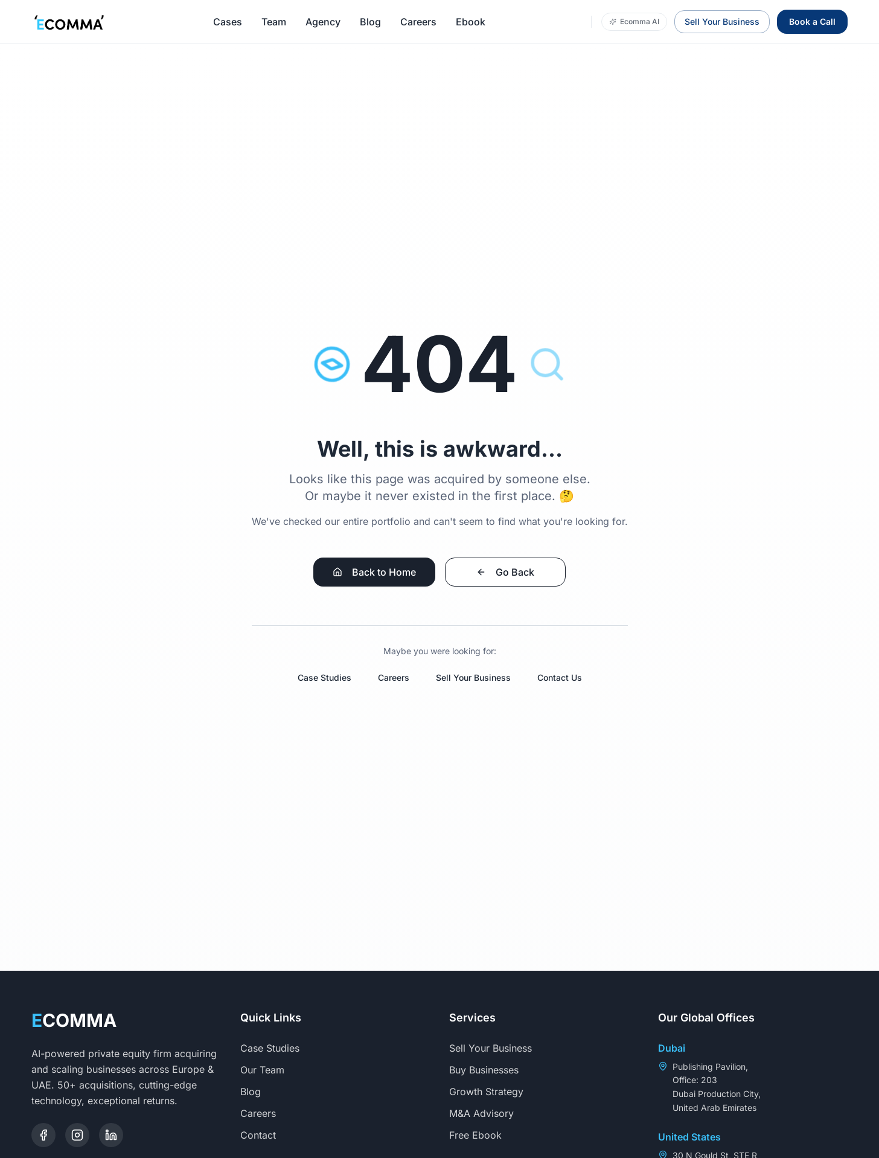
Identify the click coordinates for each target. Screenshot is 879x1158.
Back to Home (374, 572)
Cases (227, 22)
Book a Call (812, 21)
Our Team (268, 1070)
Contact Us (559, 677)
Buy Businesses (490, 1070)
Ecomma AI (634, 21)
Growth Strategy (492, 1092)
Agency (322, 22)
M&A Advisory (487, 1113)
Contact (264, 1135)
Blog (370, 22)
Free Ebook (481, 1135)
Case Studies (324, 677)
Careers (418, 22)
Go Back (505, 572)
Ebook (470, 22)
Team (273, 22)
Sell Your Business (722, 21)
